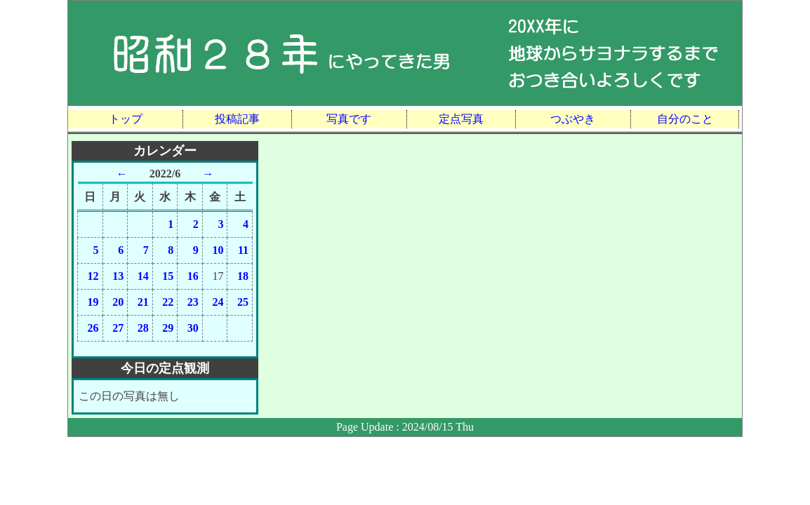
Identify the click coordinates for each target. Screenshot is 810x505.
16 (193, 276)
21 (143, 302)
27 (118, 328)
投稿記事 (237, 119)
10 (217, 250)
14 (143, 276)
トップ (125, 119)
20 (118, 302)
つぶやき (572, 119)
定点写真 (461, 119)
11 (243, 250)
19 (93, 302)
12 (93, 276)
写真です (348, 119)
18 (242, 276)
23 (193, 302)
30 (193, 328)
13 (118, 276)
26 (93, 328)
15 (167, 276)
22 (167, 302)
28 (143, 328)
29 (167, 328)
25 (242, 302)
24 (217, 302)
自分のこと (685, 119)
